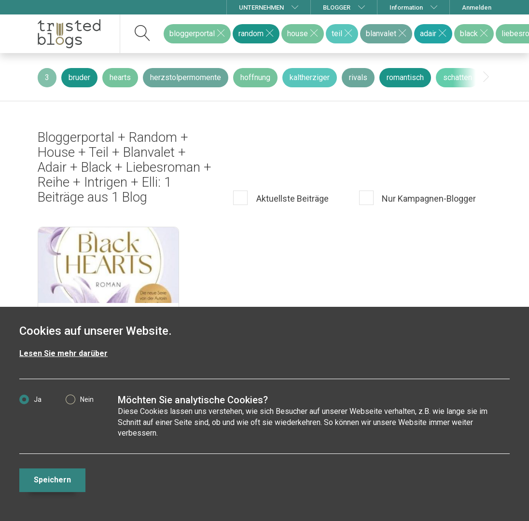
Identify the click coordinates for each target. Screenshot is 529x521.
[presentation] (486, 77)
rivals (358, 77)
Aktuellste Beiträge (291, 198)
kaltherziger (310, 77)
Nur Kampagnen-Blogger (428, 198)
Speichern (52, 479)
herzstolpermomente (185, 77)
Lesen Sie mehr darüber (63, 353)
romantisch (405, 77)
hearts (120, 77)
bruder (79, 77)
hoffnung (255, 77)
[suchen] (143, 33)
